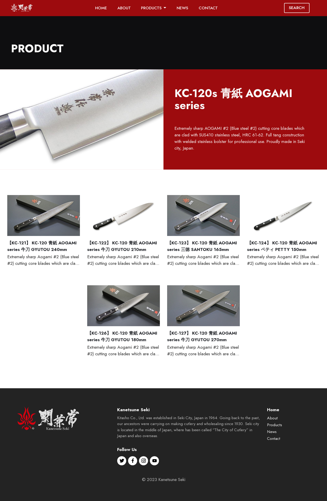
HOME (101, 8)
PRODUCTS (151, 8)
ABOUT (124, 8)
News (272, 449)
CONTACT (208, 8)
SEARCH (297, 8)
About (272, 435)
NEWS (182, 8)
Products (274, 442)
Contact (273, 455)
